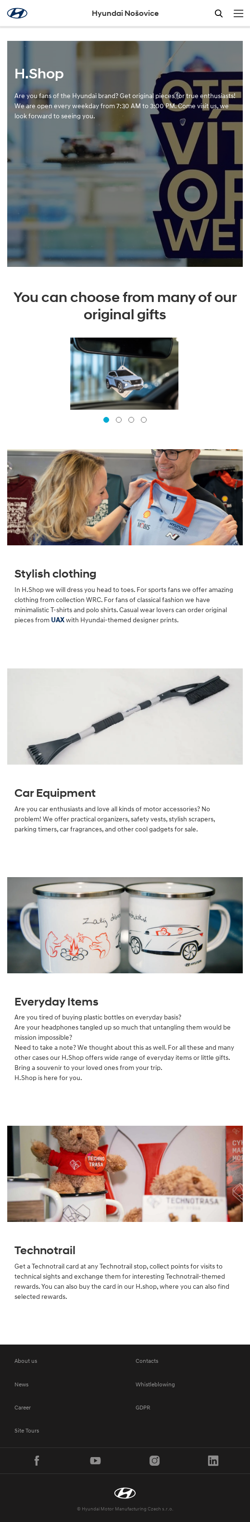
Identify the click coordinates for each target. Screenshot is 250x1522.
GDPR (143, 1407)
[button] (106, 420)
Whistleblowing (155, 1384)
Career (22, 1407)
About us (25, 1360)
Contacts (147, 1360)
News (21, 1384)
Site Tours (26, 1430)
